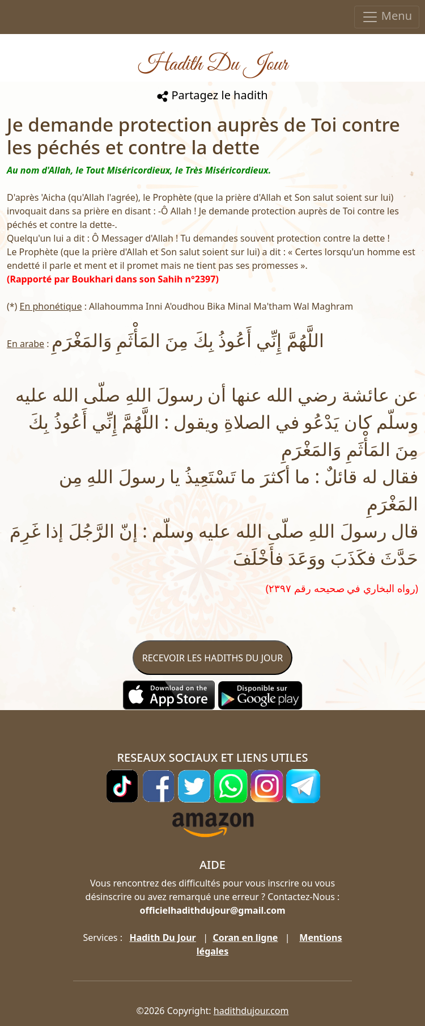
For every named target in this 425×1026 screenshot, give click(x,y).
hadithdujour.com (251, 1010)
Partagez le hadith (212, 95)
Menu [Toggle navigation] (387, 17)
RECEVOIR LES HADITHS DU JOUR (212, 658)
